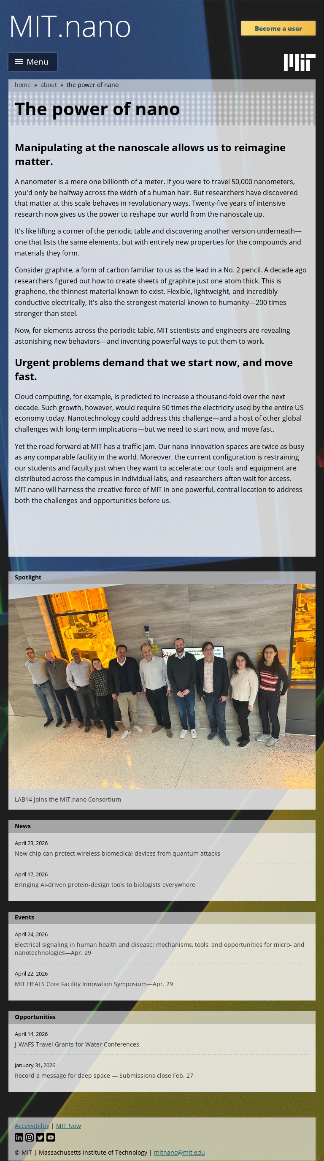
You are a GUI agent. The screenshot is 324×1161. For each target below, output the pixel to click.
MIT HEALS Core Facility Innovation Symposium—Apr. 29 (94, 984)
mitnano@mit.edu (179, 1152)
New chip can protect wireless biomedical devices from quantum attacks (117, 853)
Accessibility (32, 1126)
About (48, 85)
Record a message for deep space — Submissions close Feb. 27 (104, 1075)
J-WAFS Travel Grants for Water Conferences (77, 1044)
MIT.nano (70, 25)
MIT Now (68, 1126)
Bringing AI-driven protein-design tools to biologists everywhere (105, 885)
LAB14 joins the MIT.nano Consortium (68, 799)
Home (23, 85)
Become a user (278, 28)
